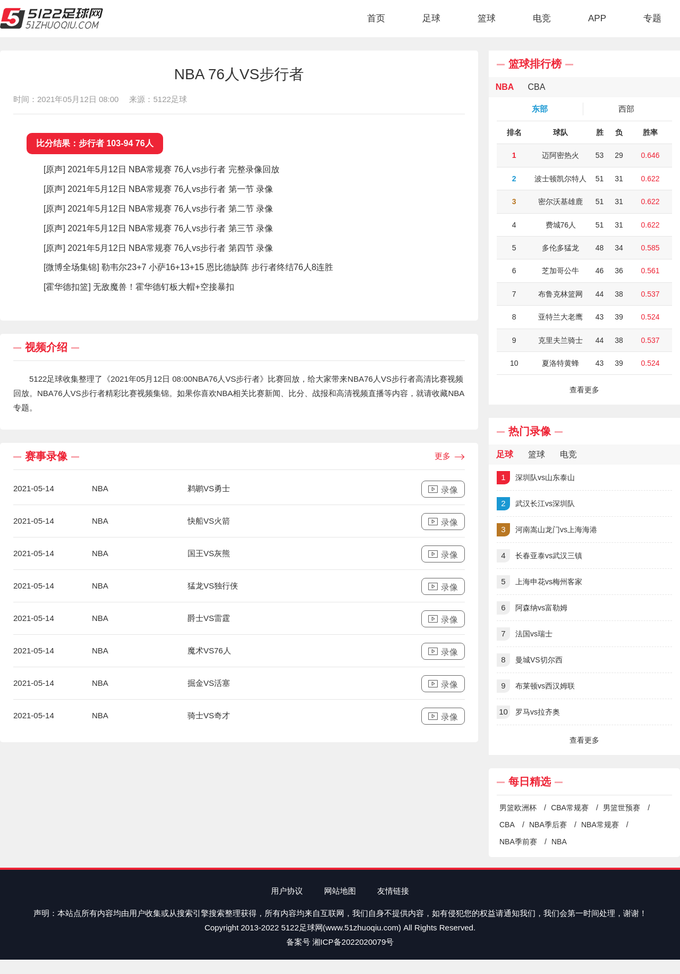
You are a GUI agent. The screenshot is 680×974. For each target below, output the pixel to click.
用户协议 (287, 890)
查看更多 (584, 389)
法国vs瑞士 (524, 634)
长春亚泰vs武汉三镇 (539, 555)
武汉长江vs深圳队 (536, 503)
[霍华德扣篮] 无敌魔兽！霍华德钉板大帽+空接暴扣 (139, 286)
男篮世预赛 (621, 807)
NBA (559, 841)
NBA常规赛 (600, 824)
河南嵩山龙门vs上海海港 (547, 529)
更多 (450, 456)
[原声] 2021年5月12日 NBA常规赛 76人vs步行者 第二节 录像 (158, 208)
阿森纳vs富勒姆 (532, 608)
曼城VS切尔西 (530, 660)
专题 (652, 18)
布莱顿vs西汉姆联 (536, 686)
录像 (443, 489)
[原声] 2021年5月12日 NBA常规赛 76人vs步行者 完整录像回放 (161, 169)
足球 (431, 18)
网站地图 (340, 890)
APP (597, 18)
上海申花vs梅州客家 (539, 582)
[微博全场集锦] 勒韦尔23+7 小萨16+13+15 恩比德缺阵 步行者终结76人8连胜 (188, 267)
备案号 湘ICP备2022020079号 (340, 941)
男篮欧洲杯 (518, 807)
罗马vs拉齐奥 (528, 712)
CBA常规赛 (570, 807)
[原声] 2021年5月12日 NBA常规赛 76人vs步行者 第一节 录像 (158, 189)
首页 (376, 18)
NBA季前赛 (518, 841)
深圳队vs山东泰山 (536, 477)
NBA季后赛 (548, 824)
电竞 (542, 18)
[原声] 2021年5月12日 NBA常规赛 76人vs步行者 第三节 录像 (158, 228)
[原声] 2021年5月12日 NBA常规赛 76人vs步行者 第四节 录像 (158, 248)
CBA (507, 824)
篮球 (487, 18)
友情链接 (393, 890)
